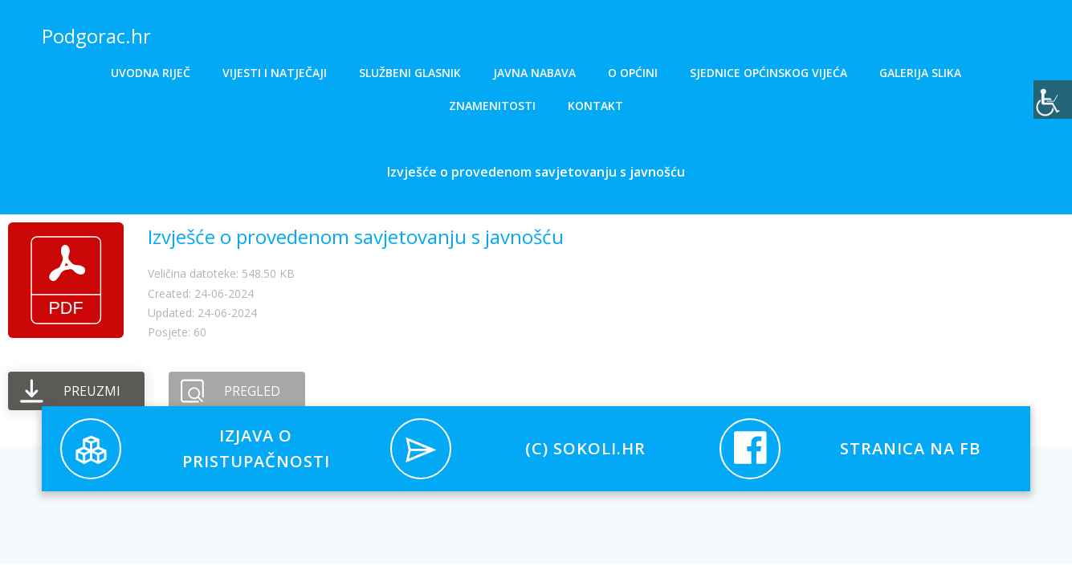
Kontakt (595, 105)
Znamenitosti (492, 105)
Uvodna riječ (150, 72)
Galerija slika (920, 72)
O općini (633, 72)
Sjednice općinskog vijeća (768, 72)
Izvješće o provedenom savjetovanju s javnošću (356, 237)
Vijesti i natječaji (274, 72)
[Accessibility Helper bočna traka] (1052, 99)
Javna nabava (534, 72)
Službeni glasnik (410, 72)
